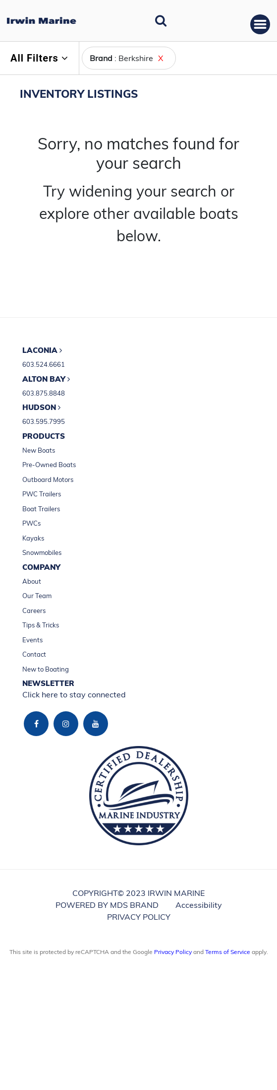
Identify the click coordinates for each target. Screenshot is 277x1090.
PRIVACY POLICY (138, 917)
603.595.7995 (43, 421)
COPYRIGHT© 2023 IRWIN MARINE (138, 893)
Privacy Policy (173, 951)
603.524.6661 (43, 364)
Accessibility (198, 905)
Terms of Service (227, 951)
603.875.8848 (43, 393)
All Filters (39, 58)
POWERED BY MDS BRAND (107, 905)
